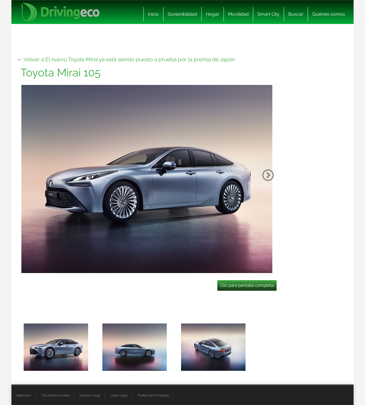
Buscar (295, 14)
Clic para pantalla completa (247, 285)
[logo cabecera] (60, 12)
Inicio (153, 14)
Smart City (268, 14)
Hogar (212, 14)
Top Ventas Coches (55, 395)
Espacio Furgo (90, 395)
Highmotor (23, 395)
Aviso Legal (119, 395)
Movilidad (238, 14)
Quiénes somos (328, 14)
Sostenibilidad (182, 14)
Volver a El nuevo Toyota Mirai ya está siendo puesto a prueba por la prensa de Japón (129, 59)
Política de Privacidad (153, 395)
